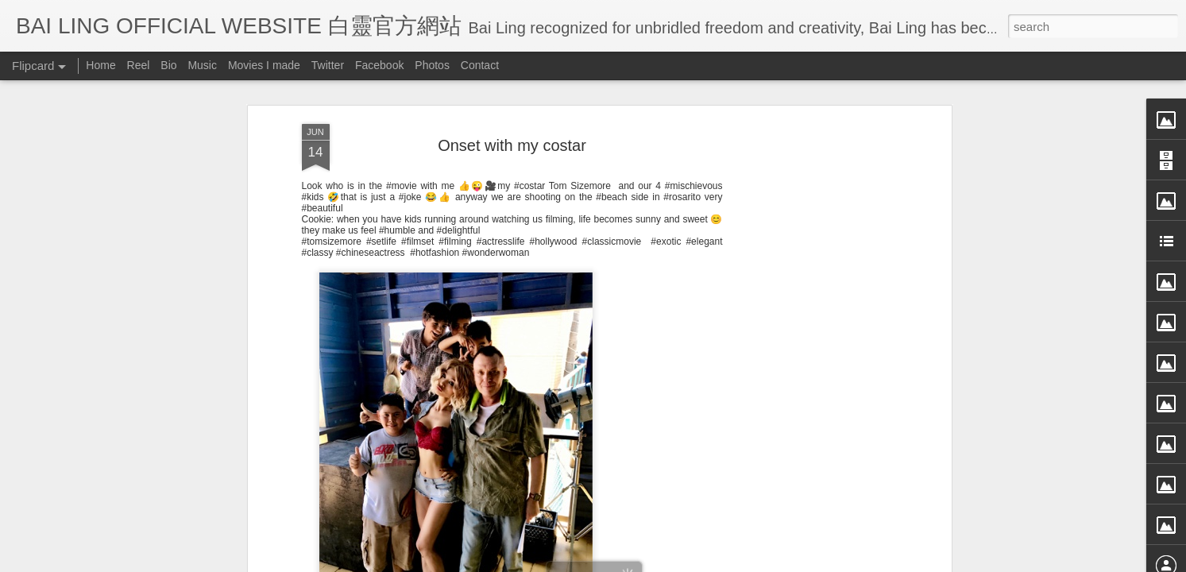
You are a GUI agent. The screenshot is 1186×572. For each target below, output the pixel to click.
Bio (168, 65)
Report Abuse (737, 561)
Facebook (379, 65)
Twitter (327, 65)
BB (577, 362)
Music (202, 65)
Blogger (691, 561)
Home (100, 65)
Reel (138, 65)
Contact (480, 65)
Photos (432, 65)
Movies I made (264, 65)
